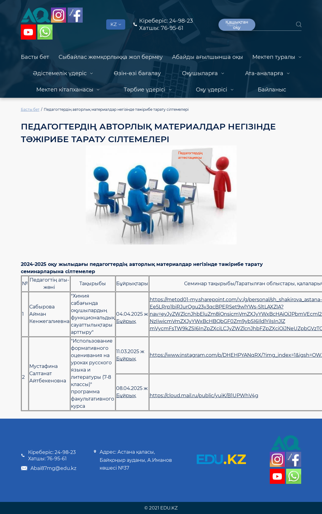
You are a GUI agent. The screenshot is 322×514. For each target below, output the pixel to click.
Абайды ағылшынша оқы (207, 57)
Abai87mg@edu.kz (48, 468)
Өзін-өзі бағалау (137, 73)
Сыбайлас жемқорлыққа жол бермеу (111, 57)
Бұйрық (126, 321)
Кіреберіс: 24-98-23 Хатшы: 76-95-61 (48, 455)
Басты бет (35, 57)
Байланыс (272, 89)
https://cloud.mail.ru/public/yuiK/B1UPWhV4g (204, 395)
